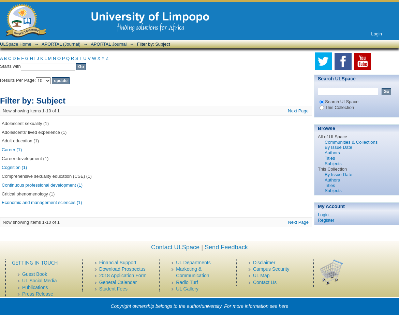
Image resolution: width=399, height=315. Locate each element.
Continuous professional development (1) (42, 185)
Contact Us (265, 282)
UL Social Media (39, 280)
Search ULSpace (339, 101)
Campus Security (271, 269)
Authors (332, 152)
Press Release (37, 294)
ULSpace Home (15, 44)
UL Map (261, 275)
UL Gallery (187, 289)
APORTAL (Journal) (61, 44)
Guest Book (34, 274)
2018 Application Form (123, 275)
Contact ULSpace (175, 247)
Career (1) (12, 149)
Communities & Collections (351, 142)
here (284, 306)
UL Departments (193, 262)
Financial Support (117, 262)
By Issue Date (338, 147)
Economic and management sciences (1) (42, 202)
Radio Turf (187, 282)
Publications (35, 287)
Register (326, 220)
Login (376, 33)
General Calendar (118, 282)
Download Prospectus (122, 269)
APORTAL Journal (109, 44)
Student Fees (113, 289)
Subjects (333, 163)
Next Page (298, 110)
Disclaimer (264, 262)
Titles (330, 158)
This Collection (337, 107)
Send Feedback (226, 247)
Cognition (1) (14, 167)
